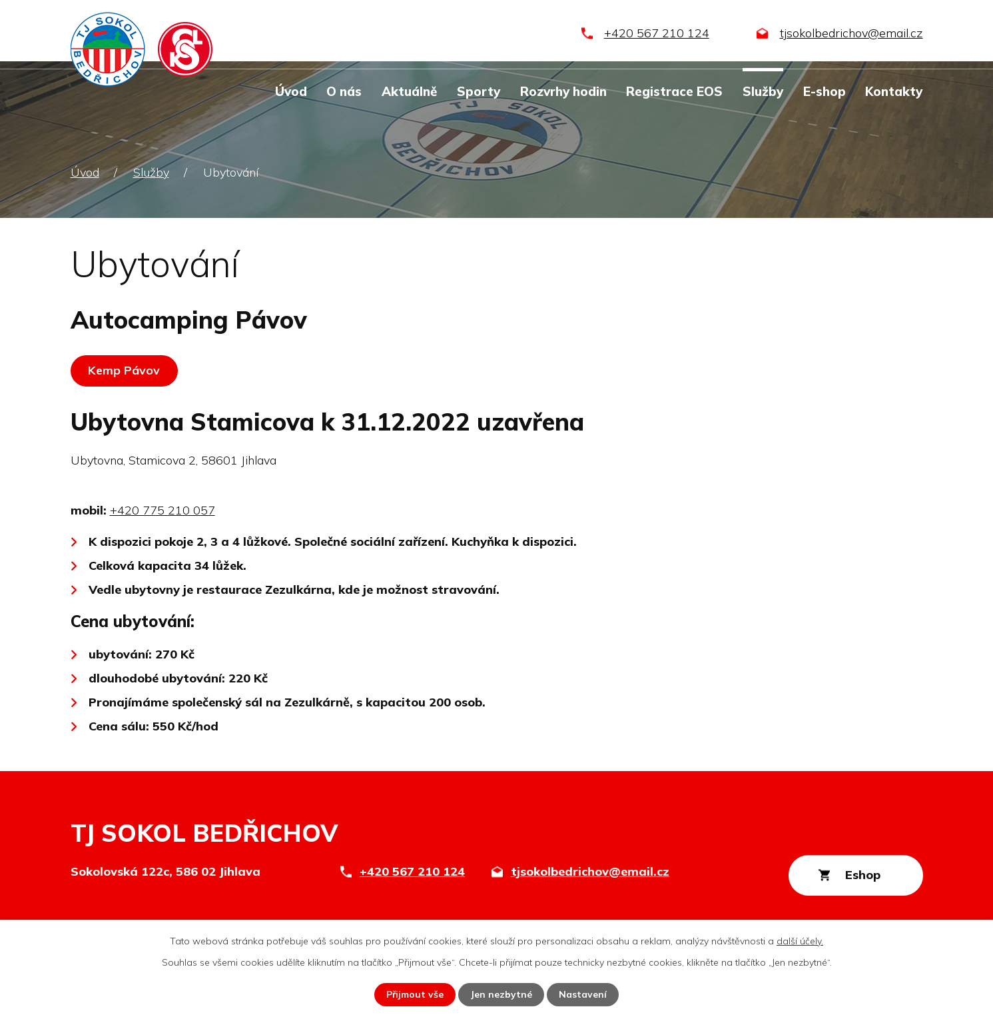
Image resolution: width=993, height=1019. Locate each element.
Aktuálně (409, 91)
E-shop (824, 91)
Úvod (291, 91)
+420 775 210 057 (162, 510)
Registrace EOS (674, 91)
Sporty (478, 91)
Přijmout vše (415, 994)
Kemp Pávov (125, 370)
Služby (763, 91)
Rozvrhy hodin (563, 91)
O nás (344, 91)
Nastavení (583, 994)
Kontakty (893, 91)
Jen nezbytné (502, 994)
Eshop (862, 874)
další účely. (800, 941)
